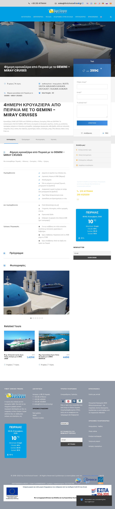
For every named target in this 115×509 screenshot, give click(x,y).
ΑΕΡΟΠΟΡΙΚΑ (38, 17)
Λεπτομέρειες (11, 139)
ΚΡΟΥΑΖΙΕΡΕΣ (80, 17)
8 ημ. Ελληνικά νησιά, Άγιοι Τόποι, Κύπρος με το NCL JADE (13, 357)
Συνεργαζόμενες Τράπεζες (69, 394)
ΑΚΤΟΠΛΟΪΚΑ (26, 17)
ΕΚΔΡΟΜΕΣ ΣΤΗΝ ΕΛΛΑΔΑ (63, 17)
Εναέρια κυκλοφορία (95, 436)
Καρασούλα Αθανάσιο (98, 413)
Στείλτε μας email (94, 394)
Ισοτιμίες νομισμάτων (95, 446)
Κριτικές (53, 139)
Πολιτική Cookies (38, 418)
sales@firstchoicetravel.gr (43, 404)
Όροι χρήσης (37, 413)
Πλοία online (93, 431)
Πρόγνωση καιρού (94, 441)
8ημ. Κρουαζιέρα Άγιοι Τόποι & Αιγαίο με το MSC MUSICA (49, 357)
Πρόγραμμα (26, 139)
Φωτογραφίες (40, 139)
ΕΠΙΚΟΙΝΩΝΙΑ (93, 17)
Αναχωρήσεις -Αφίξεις (96, 426)
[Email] (92, 253)
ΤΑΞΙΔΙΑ (48, 17)
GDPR (34, 415)
